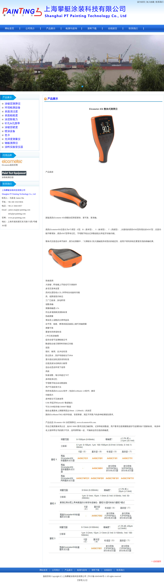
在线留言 (112, 28)
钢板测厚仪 (11, 143)
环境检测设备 (12, 107)
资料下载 (92, 28)
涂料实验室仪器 (14, 147)
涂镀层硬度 (11, 127)
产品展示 (50, 28)
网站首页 (9, 28)
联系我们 (160, 2)
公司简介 (30, 28)
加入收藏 (150, 2)
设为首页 (141, 2)
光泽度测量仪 (12, 139)
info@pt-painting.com (17, 214)
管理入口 (82, 580)
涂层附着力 (11, 119)
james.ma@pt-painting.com (19, 210)
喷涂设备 (10, 131)
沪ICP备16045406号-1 (96, 576)
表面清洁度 (11, 111)
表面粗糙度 (11, 115)
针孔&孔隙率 (12, 123)
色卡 (7, 135)
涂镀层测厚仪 (12, 103)
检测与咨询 (71, 28)
